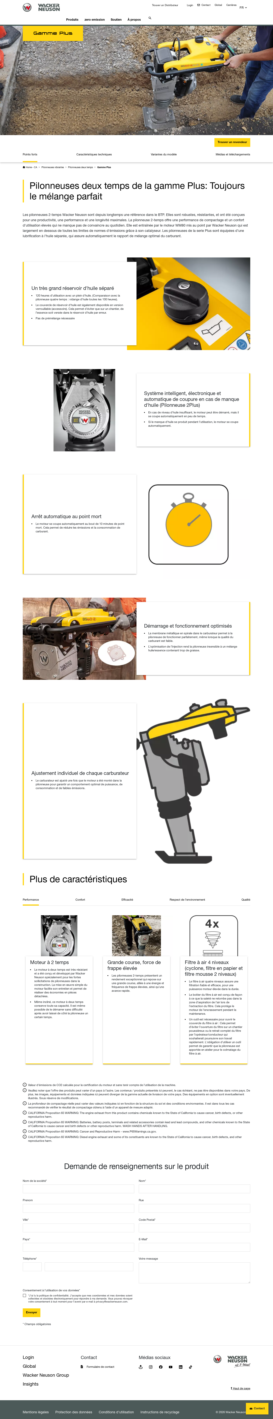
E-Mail (143, 1234)
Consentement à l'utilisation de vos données (51, 1285)
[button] (246, 6)
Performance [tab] (31, 895)
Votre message (148, 1254)
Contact (208, 4)
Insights (30, 1379)
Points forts (30, 149)
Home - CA (31, 162)
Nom (142, 1176)
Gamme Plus (104, 163)
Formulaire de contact (101, 1362)
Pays (26, 1234)
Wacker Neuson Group (46, 1370)
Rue (141, 1195)
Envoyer (31, 1307)
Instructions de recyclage (159, 1407)
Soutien (127, 14)
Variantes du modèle (164, 149)
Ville (26, 1215)
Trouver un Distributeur (167, 5)
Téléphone (30, 1253)
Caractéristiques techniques (94, 149)
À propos (147, 14)
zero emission (103, 14)
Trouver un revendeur (232, 137)
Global (221, 4)
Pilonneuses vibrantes (53, 162)
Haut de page (240, 1383)
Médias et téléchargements (233, 149)
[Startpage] (46, 7)
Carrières (234, 4)
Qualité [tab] (246, 895)
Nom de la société (35, 1176)
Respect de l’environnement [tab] (187, 895)
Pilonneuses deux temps (80, 162)
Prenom (28, 1195)
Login (192, 5)
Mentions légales (36, 1407)
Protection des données (73, 1407)
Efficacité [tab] (127, 895)
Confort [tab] (80, 895)
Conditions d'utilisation (116, 1407)
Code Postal (147, 1215)
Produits (79, 14)
